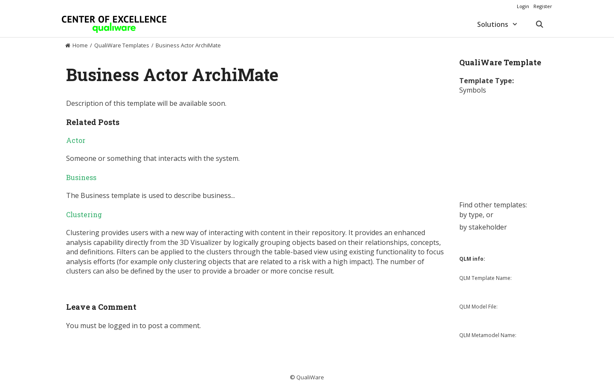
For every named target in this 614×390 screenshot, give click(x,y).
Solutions (502, 24)
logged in (123, 325)
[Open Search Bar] (539, 24)
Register (542, 6)
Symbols (472, 90)
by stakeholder (483, 227)
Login (523, 6)
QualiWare (310, 377)
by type (471, 214)
